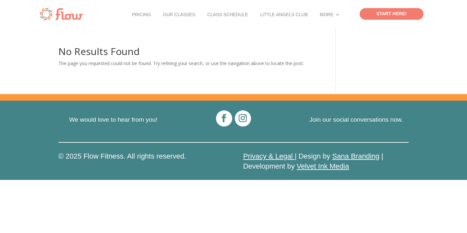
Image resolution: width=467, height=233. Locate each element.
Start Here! (392, 13)
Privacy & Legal (269, 156)
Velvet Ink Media (323, 166)
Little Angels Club (284, 14)
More (326, 14)
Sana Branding (355, 156)
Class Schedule (227, 14)
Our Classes (179, 14)
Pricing (141, 14)
